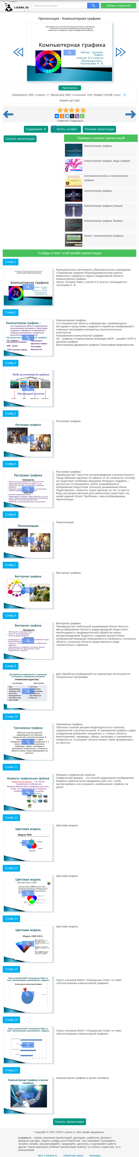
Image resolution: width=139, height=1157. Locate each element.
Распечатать (69, 87)
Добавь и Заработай (118, 5)
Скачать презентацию (20, 138)
